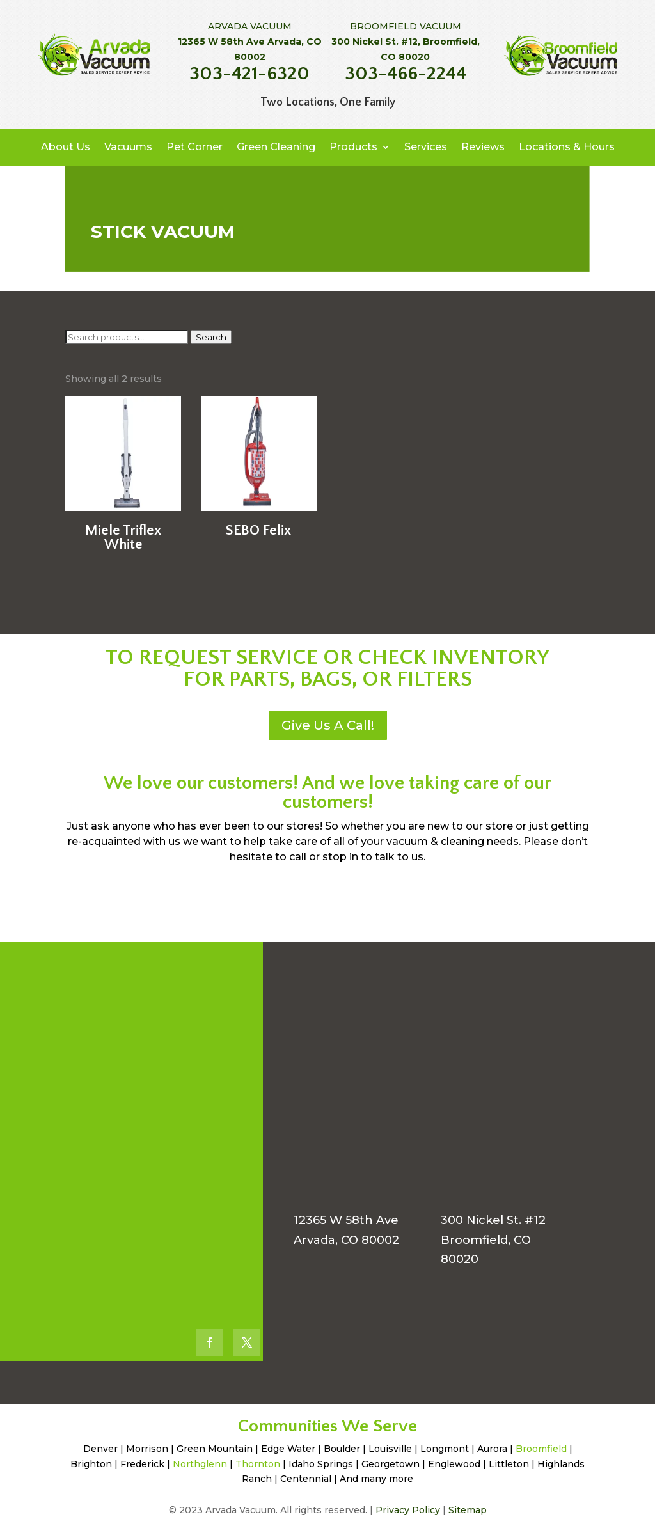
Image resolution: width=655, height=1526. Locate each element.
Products (353, 147)
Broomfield (541, 1448)
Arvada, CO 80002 (346, 1240)
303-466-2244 (405, 73)
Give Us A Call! (327, 725)
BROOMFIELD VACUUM (405, 26)
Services (425, 147)
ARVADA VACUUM (250, 26)
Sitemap (467, 1510)
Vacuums (128, 147)
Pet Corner (194, 147)
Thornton (257, 1464)
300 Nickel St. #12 (493, 1220)
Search (211, 337)
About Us (65, 147)
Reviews (483, 147)
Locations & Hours (567, 147)
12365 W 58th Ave (346, 1220)
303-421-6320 (249, 73)
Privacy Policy (407, 1510)
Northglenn (200, 1464)
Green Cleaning (276, 147)
